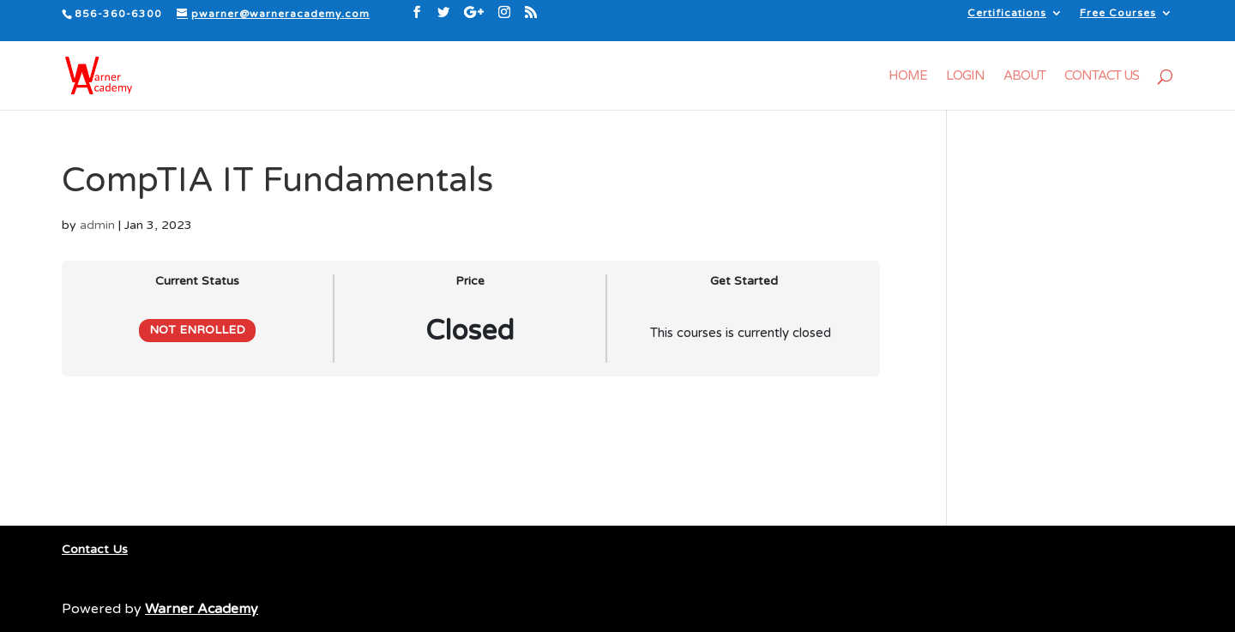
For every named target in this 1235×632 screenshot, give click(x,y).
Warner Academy (201, 608)
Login (965, 76)
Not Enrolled (197, 330)
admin (97, 225)
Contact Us (1101, 76)
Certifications (1006, 13)
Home (908, 76)
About (1024, 76)
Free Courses (1118, 13)
